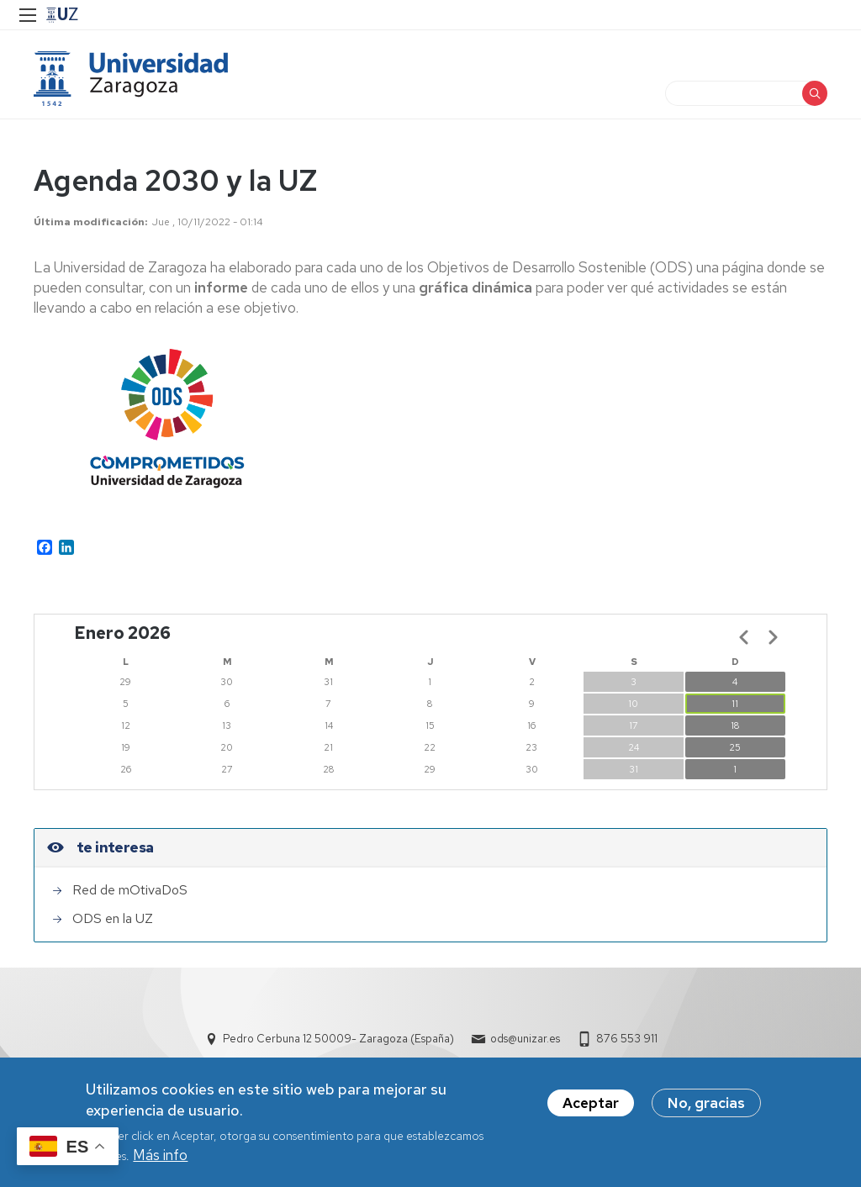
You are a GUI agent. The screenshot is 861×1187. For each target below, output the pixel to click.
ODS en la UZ (112, 918)
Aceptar (591, 1103)
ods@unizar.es (525, 1038)
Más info (160, 1155)
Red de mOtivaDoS (130, 890)
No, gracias (706, 1103)
